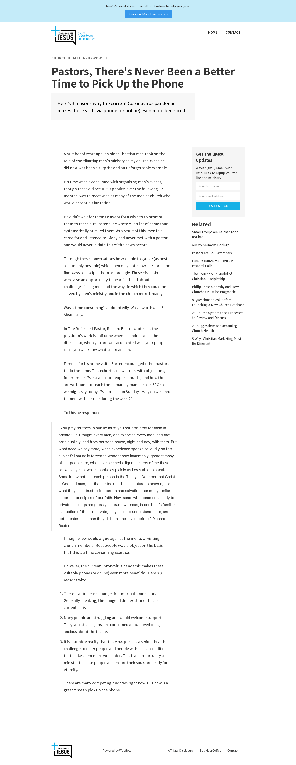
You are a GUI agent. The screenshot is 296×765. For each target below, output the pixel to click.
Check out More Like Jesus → (148, 14)
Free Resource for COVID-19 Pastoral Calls (213, 263)
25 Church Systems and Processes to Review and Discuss (217, 315)
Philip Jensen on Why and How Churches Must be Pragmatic (215, 289)
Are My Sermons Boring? (210, 244)
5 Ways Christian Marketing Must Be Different (216, 341)
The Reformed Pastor (86, 328)
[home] (73, 36)
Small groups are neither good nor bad (215, 234)
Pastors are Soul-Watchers (212, 252)
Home (212, 32)
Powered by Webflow (117, 750)
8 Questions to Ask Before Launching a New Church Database (218, 302)
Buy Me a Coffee (210, 750)
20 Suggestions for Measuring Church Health (214, 328)
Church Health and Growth (79, 58)
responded (91, 412)
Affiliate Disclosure (181, 750)
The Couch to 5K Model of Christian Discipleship (212, 276)
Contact (232, 32)
